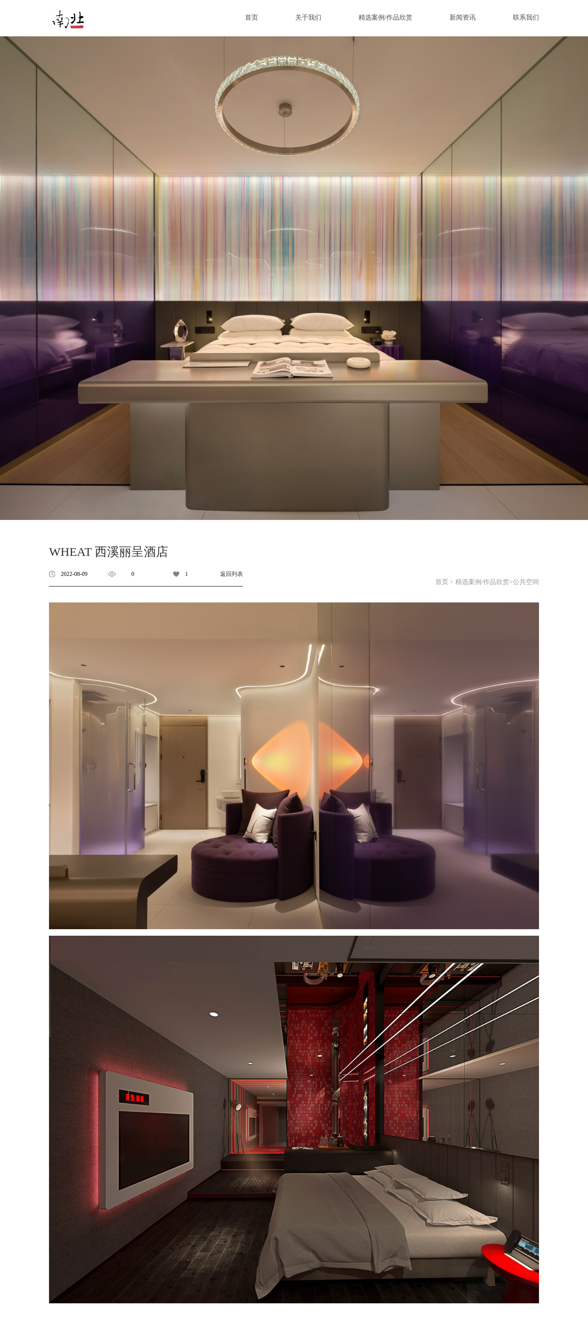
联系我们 (526, 17)
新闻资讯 (463, 17)
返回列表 (231, 574)
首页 (251, 17)
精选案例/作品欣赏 (385, 17)
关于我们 (308, 17)
